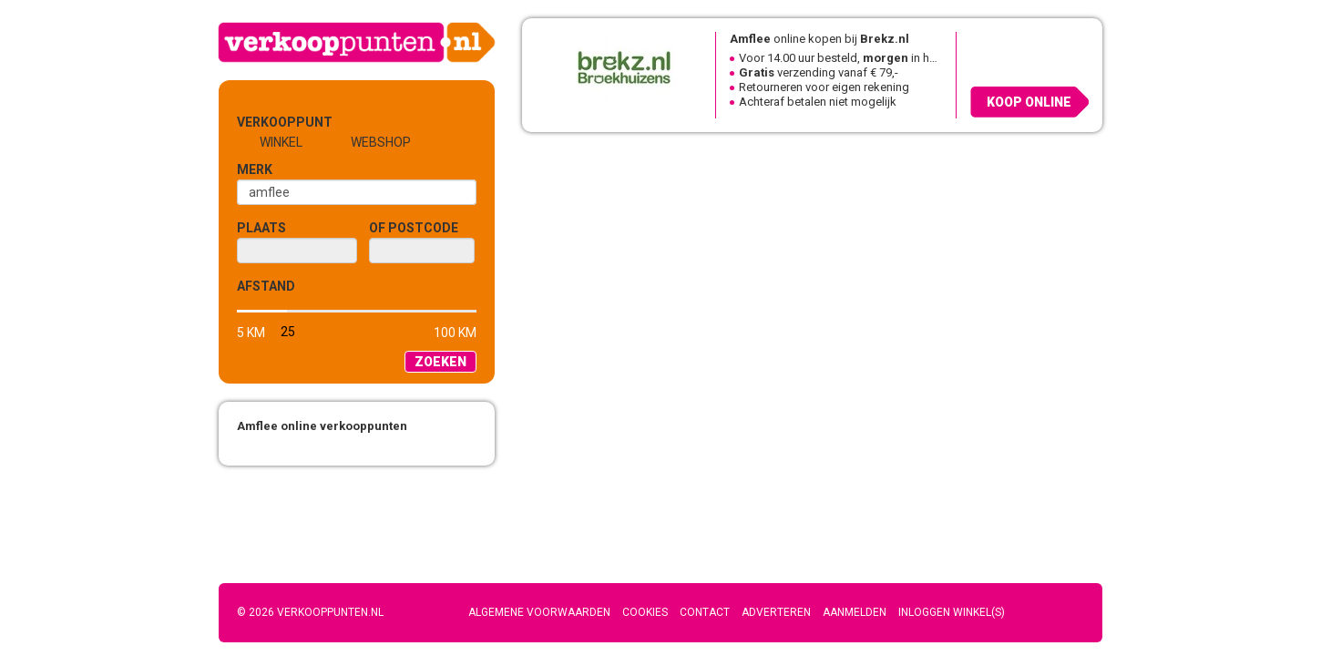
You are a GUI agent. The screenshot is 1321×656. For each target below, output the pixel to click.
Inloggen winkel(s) (951, 612)
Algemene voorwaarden (539, 612)
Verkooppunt (267, 122)
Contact (705, 612)
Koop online (1029, 102)
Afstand (266, 286)
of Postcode (413, 227)
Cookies (645, 612)
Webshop (381, 142)
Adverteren (776, 612)
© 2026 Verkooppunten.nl (310, 612)
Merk (254, 169)
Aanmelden (854, 612)
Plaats (261, 227)
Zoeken (440, 361)
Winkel (281, 142)
